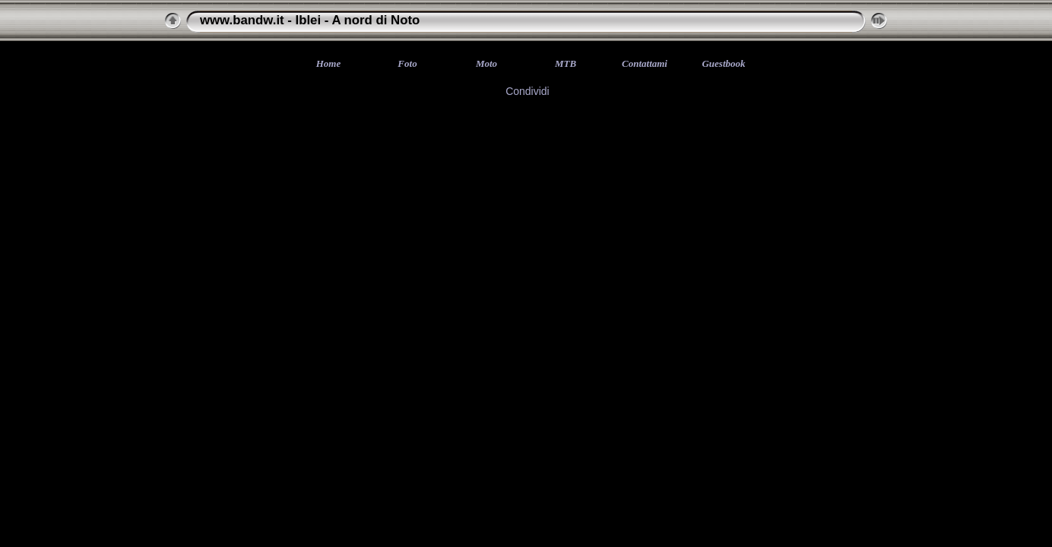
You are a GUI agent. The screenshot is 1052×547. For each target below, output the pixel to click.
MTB (565, 63)
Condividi (527, 91)
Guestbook (723, 63)
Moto (486, 63)
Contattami (644, 63)
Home (328, 63)
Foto (407, 63)
